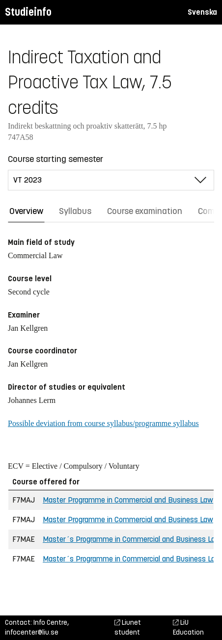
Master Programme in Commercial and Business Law (128, 500)
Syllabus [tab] (75, 211)
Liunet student (127, 627)
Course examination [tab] (144, 211)
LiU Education (188, 627)
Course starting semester (55, 159)
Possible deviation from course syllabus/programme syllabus (103, 423)
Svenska (202, 12)
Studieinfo (28, 12)
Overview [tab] (26, 211)
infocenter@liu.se (31, 632)
